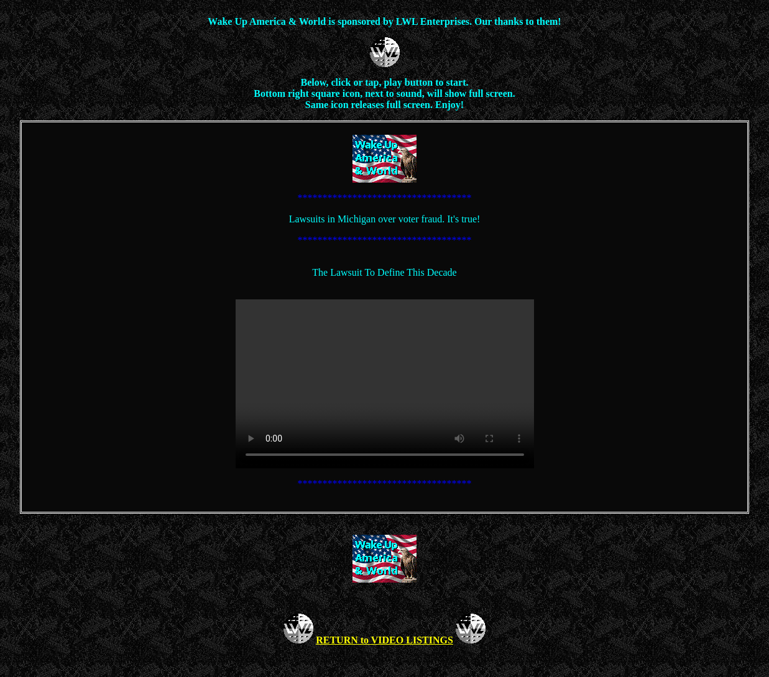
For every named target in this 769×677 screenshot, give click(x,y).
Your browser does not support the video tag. (385, 383)
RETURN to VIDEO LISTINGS (384, 640)
